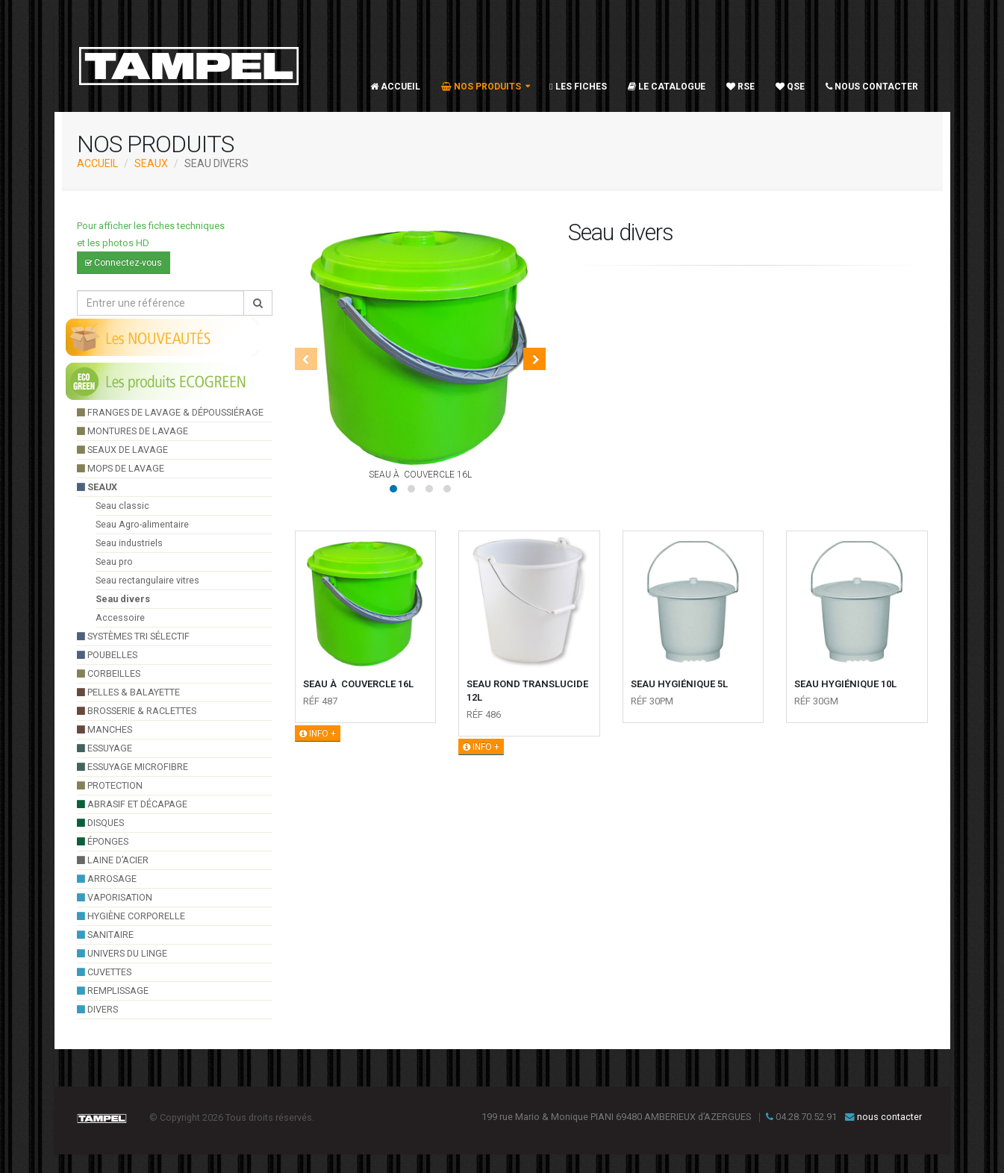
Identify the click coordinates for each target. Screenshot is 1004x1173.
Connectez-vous (123, 262)
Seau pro (114, 561)
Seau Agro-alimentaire (142, 524)
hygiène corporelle (131, 916)
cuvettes (104, 972)
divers (97, 1009)
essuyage (104, 748)
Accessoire (120, 617)
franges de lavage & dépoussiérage (170, 412)
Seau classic (122, 505)
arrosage (107, 878)
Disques (100, 822)
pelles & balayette (128, 692)
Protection (110, 785)
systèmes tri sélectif (133, 636)
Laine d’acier (113, 860)
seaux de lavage (122, 449)
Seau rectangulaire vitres (147, 580)
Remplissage (113, 990)
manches (104, 729)
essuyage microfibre (132, 766)
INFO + (317, 733)
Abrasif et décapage (132, 804)
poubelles (107, 654)
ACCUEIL (97, 163)
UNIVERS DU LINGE (122, 953)
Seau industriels (129, 542)
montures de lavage (132, 431)
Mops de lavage (120, 468)
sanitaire (105, 934)
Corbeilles (108, 673)
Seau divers (123, 598)
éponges (102, 841)
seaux (151, 163)
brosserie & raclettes (136, 710)
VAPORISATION (114, 897)
